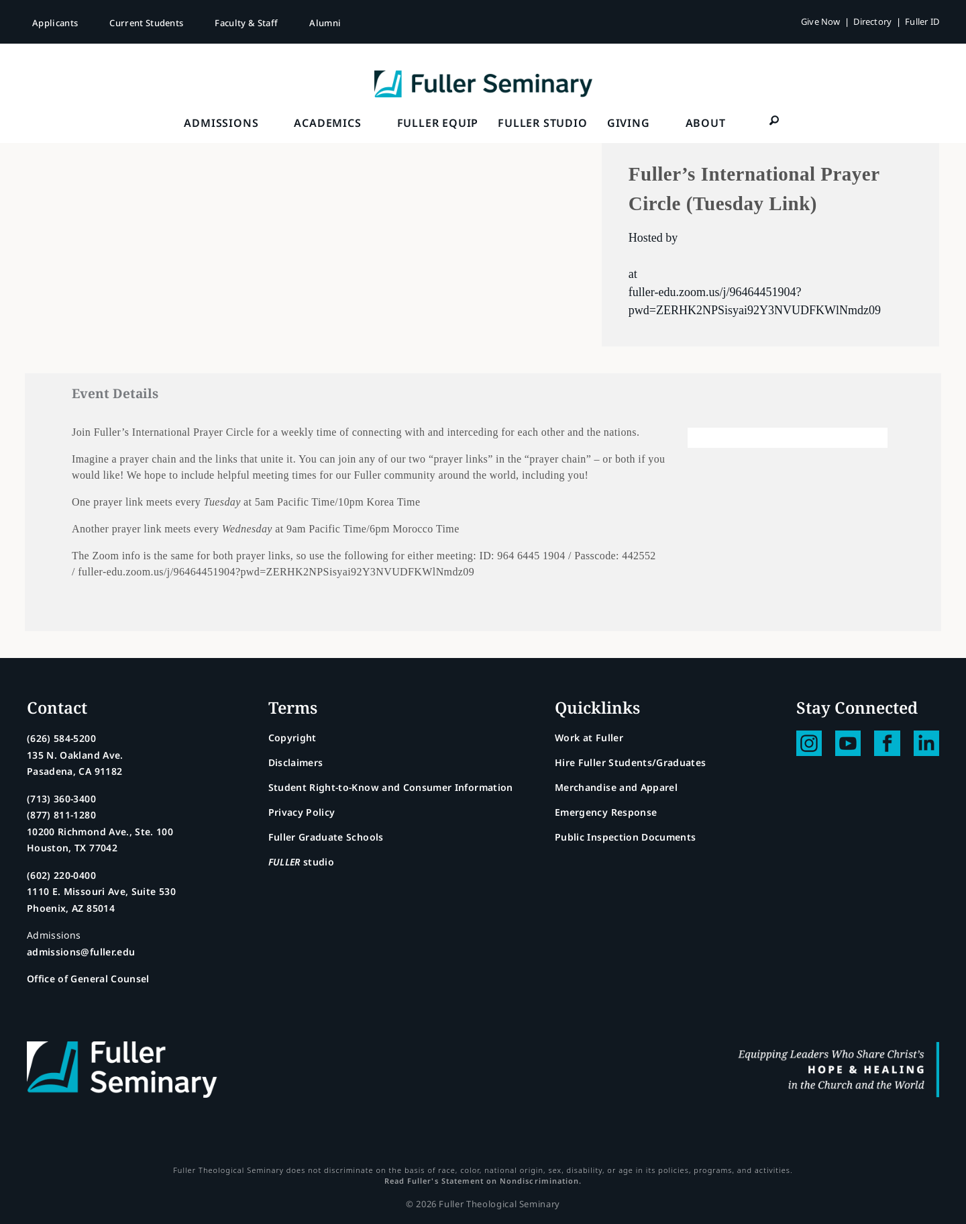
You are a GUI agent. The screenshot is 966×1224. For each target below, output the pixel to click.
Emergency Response (606, 812)
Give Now (821, 21)
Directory (872, 21)
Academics (327, 122)
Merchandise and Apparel (616, 787)
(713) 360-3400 (61, 798)
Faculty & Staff (246, 23)
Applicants (55, 23)
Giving (628, 122)
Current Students (146, 23)
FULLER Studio (542, 122)
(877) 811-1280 (61, 814)
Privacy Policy (301, 812)
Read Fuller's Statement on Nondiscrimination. (483, 1181)
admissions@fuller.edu (81, 951)
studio (301, 861)
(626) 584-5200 (61, 738)
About (706, 122)
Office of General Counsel (88, 978)
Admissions (221, 122)
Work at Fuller (589, 737)
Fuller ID (922, 21)
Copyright (292, 737)
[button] (775, 120)
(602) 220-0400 (61, 875)
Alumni (325, 23)
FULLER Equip (438, 122)
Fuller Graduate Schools (326, 837)
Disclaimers (295, 762)
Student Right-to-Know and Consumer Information (390, 787)
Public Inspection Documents (625, 837)
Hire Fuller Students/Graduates (630, 762)
